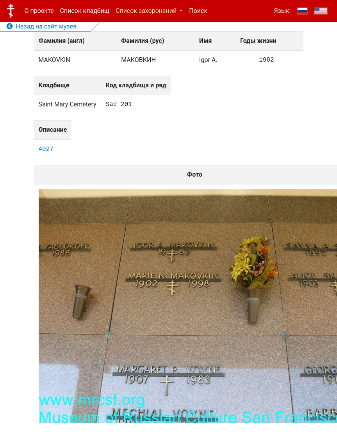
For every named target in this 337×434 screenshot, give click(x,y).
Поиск (198, 10)
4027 (46, 149)
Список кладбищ (84, 10)
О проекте (39, 10)
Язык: (282, 10)
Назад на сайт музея (42, 26)
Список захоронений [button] (147, 10)
